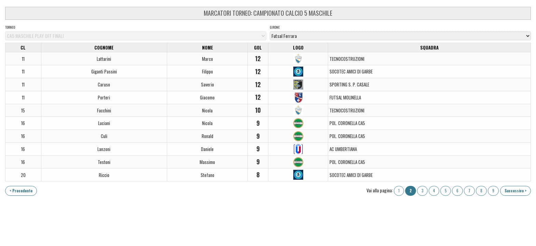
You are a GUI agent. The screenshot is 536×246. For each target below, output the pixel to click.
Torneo (10, 27)
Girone (275, 27)
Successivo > (515, 190)
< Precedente (21, 190)
